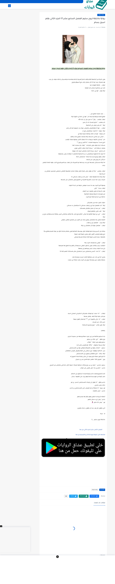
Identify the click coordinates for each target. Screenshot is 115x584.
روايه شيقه (101, 14)
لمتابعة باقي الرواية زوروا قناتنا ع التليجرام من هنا (90, 434)
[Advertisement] (73, 284)
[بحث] (9, 6)
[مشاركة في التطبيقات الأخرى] (66, 496)
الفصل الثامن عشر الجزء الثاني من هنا (90, 429)
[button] (94, 496)
